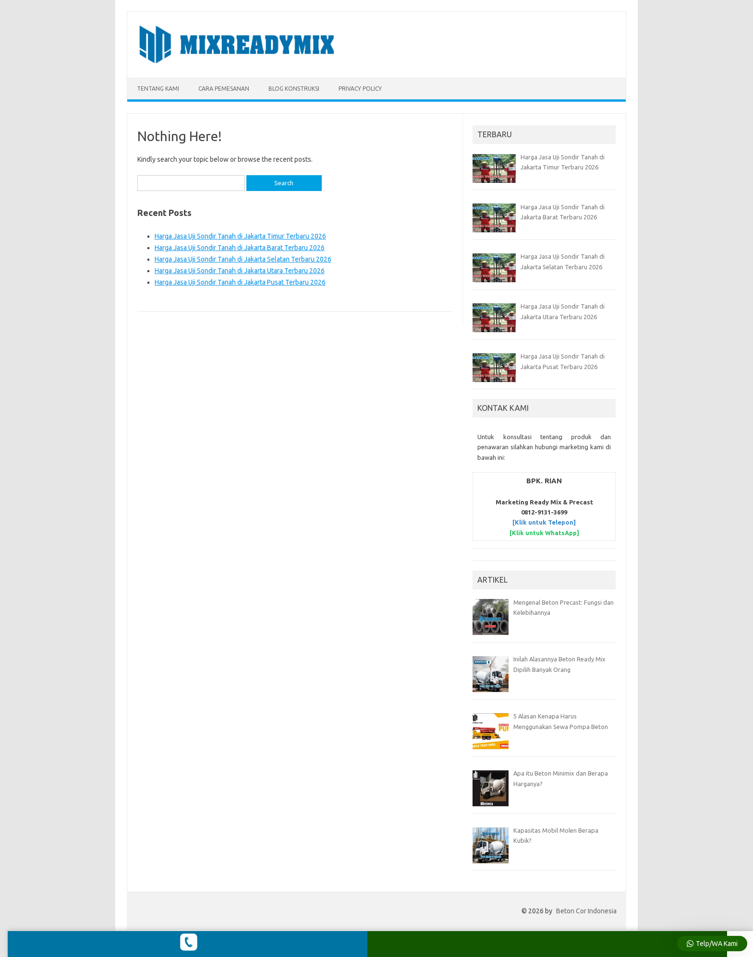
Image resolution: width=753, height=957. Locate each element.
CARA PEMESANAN (223, 88)
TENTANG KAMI (158, 88)
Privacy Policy (360, 88)
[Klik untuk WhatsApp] (544, 532)
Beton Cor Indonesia (586, 911)
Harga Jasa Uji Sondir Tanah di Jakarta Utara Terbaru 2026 (240, 271)
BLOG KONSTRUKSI (293, 88)
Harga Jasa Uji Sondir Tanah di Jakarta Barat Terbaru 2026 (240, 247)
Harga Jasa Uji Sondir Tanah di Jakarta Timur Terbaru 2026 (240, 236)
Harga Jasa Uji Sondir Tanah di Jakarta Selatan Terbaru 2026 (243, 259)
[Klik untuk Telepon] (544, 522)
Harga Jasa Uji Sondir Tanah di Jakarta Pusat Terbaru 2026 (240, 282)
